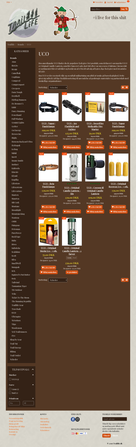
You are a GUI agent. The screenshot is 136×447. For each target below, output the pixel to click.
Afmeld (115, 435)
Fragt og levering (16, 421)
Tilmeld (106, 435)
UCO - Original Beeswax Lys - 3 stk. (118, 180)
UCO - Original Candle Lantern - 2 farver (72, 241)
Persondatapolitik (16, 418)
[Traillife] (23, 22)
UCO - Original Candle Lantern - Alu (72, 184)
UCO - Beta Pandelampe (48, 179)
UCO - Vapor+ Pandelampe (48, 121)
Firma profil (13, 424)
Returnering (14, 429)
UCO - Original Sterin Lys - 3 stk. (48, 240)
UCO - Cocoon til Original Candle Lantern (95, 184)
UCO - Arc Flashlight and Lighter (72, 123)
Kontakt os (13, 432)
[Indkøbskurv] (121, 2)
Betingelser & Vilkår (17, 426)
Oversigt (12, 434)
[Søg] (124, 9)
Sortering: (43, 87)
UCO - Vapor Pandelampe (118, 121)
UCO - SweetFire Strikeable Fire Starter (95, 123)
